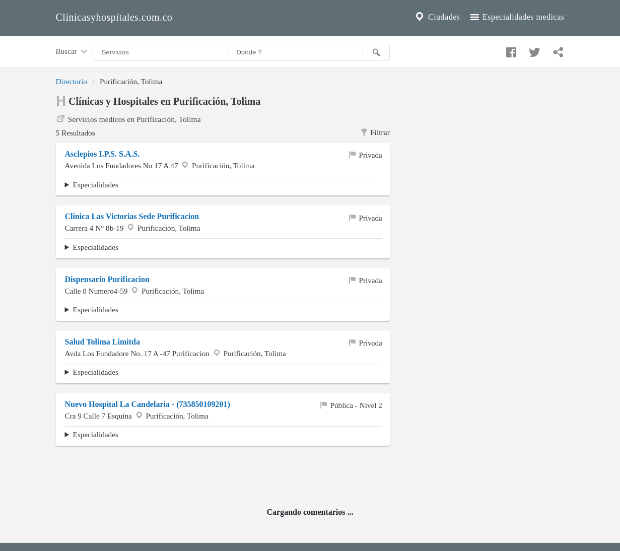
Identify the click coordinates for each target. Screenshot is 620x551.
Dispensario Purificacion (107, 279)
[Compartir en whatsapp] (557, 50)
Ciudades (437, 17)
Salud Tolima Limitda (102, 341)
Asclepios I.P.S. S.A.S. (102, 154)
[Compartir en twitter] (533, 50)
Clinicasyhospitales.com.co (114, 17)
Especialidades (95, 184)
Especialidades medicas (516, 17)
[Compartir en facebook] (510, 50)
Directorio (71, 81)
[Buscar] (376, 52)
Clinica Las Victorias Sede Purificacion (132, 216)
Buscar (72, 52)
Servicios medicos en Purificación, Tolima (128, 118)
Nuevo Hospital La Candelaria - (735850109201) (147, 404)
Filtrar (374, 132)
